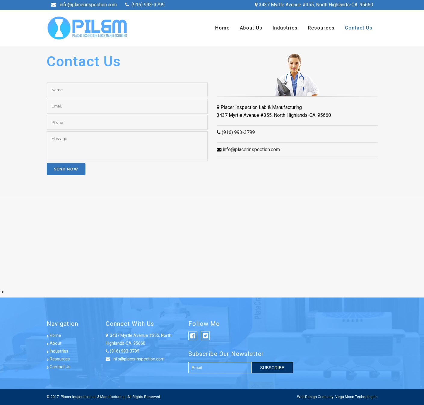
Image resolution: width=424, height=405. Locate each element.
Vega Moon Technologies (356, 397)
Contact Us (58, 366)
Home (54, 335)
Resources (58, 359)
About (54, 343)
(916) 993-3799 (148, 5)
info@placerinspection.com (88, 5)
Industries (57, 351)
